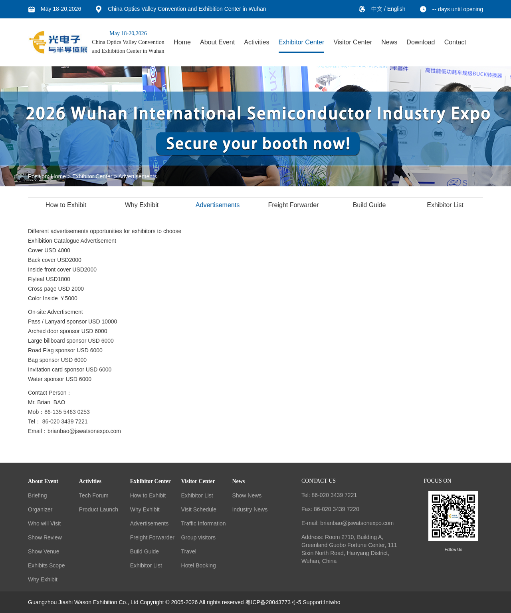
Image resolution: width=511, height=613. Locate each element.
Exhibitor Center (302, 42)
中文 (377, 9)
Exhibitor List (446, 205)
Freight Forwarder (294, 205)
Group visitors (198, 537)
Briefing (37, 495)
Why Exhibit (142, 205)
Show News (246, 495)
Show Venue (43, 551)
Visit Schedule (198, 509)
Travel (188, 551)
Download (420, 42)
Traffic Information (203, 523)
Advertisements (138, 176)
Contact (455, 42)
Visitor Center (352, 42)
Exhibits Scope (46, 565)
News (389, 42)
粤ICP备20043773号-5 (273, 602)
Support (312, 602)
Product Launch (98, 509)
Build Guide (370, 205)
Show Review (45, 537)
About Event (217, 42)
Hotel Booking (198, 565)
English (396, 9)
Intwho (332, 602)
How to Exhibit (66, 205)
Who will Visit (44, 523)
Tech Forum (94, 495)
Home (182, 42)
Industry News (249, 509)
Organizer (40, 509)
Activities (256, 42)
